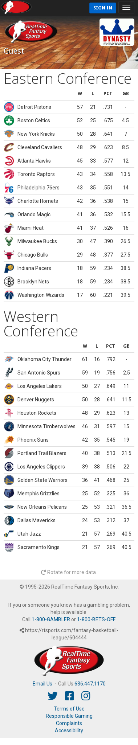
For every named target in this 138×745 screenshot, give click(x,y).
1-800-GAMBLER (51, 619)
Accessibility (69, 730)
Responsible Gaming (69, 716)
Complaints (69, 723)
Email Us (42, 684)
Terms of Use (69, 709)
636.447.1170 (90, 684)
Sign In (102, 8)
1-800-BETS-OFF (96, 619)
